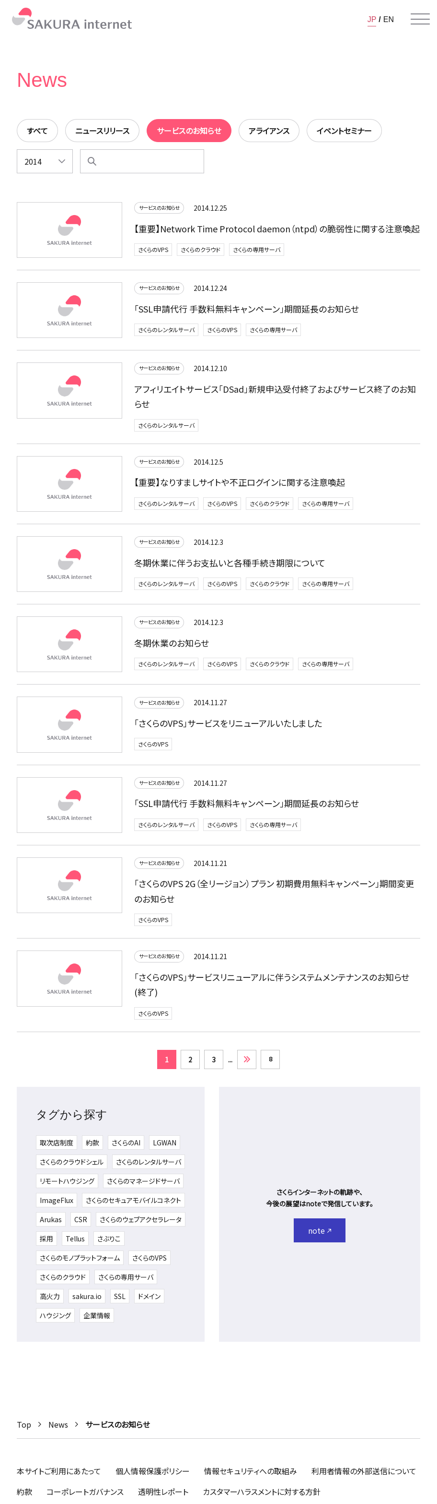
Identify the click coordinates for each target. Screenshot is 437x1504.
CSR (80, 1224)
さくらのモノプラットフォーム (80, 1262)
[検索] (92, 161)
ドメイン (149, 1301)
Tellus (75, 1243)
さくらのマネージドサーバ (143, 1186)
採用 (46, 1243)
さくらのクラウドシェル (72, 1166)
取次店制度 (56, 1147)
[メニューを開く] (420, 19)
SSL (120, 1301)
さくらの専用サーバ (256, 251)
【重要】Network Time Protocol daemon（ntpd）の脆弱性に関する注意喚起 (277, 230)
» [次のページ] (246, 1064)
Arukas (51, 1224)
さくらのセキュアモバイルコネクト (133, 1205)
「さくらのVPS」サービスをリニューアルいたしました (228, 726)
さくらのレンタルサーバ (166, 331)
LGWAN (164, 1147)
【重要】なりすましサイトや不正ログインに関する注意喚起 (239, 485)
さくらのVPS (153, 251)
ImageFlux (56, 1205)
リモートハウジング (67, 1186)
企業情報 (96, 1320)
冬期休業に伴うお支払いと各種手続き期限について (229, 566)
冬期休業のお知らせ (171, 646)
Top (24, 1424)
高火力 (50, 1301)
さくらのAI (126, 1147)
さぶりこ (109, 1243)
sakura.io (87, 1301)
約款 (92, 1147)
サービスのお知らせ (164, 209)
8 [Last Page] (270, 1064)
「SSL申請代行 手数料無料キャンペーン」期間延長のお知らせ (246, 310)
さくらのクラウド (200, 251)
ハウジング (55, 1320)
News (58, 1424)
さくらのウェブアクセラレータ (141, 1224)
